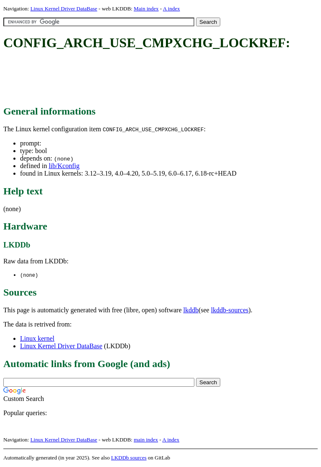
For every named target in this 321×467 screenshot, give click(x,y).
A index (171, 8)
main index (146, 440)
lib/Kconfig (63, 165)
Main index (146, 8)
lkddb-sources (230, 310)
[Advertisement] (155, 78)
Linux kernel (37, 338)
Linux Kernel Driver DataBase (64, 8)
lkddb (191, 310)
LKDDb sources (129, 458)
